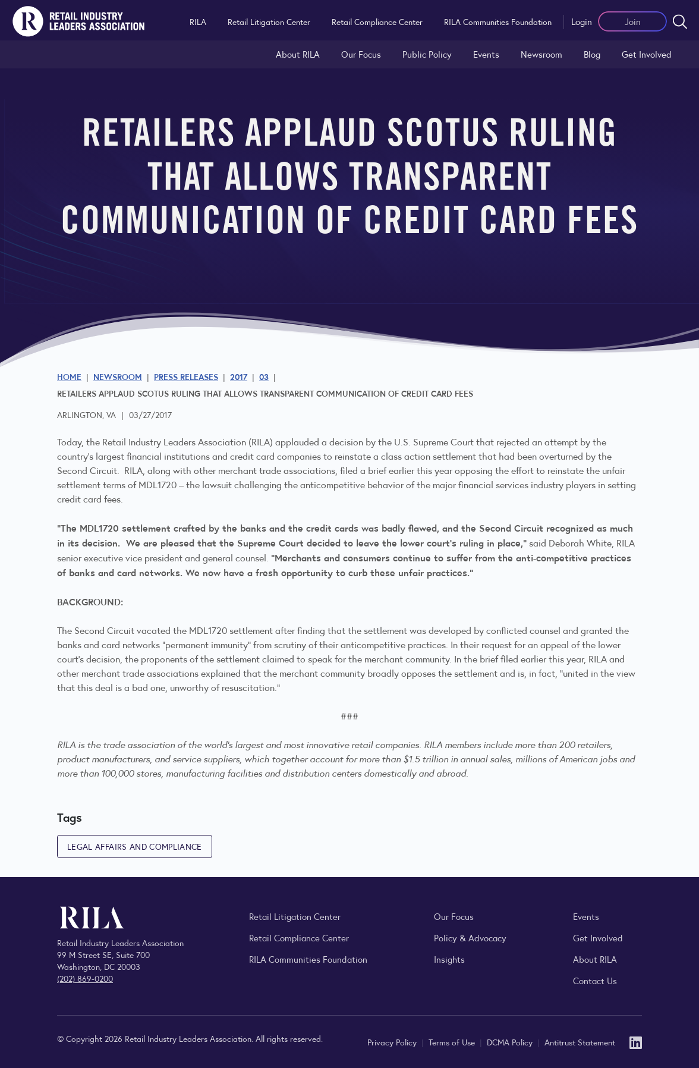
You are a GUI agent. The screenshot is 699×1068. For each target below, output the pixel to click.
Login (581, 21)
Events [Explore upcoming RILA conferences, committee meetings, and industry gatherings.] (586, 916)
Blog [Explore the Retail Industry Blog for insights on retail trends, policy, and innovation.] (592, 54)
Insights (449, 959)
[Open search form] (679, 21)
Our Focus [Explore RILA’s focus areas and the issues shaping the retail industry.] (361, 54)
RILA (198, 21)
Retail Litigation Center (269, 21)
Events (486, 54)
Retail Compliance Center (377, 21)
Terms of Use (453, 1042)
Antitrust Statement (579, 1042)
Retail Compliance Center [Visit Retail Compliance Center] (299, 937)
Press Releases (186, 376)
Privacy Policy (393, 1042)
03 (264, 376)
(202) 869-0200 (85, 978)
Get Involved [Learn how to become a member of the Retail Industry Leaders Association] (647, 54)
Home (69, 376)
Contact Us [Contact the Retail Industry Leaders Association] (595, 980)
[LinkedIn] (635, 1041)
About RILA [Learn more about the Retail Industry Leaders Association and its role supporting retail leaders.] (298, 54)
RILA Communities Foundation (498, 21)
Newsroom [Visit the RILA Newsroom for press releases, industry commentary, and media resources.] (541, 54)
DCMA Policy (511, 1042)
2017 (238, 376)
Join (633, 21)
